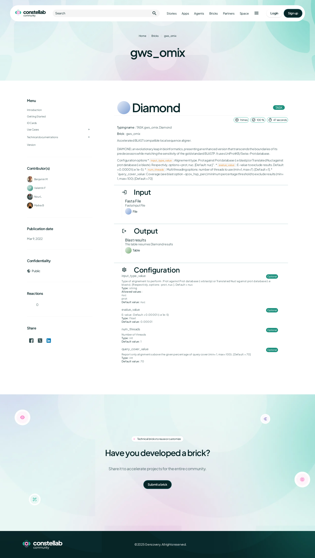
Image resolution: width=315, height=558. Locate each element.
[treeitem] (59, 123)
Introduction (34, 110)
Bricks (155, 35)
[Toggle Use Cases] (89, 129)
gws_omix (170, 35)
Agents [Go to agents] (199, 13)
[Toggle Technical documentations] (89, 137)
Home (142, 35)
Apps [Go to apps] (185, 13)
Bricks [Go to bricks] (213, 13)
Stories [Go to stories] (171, 13)
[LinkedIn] (280, 544)
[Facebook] (261, 544)
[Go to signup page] (293, 13)
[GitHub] (289, 544)
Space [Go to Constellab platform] (244, 13)
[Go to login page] (274, 13)
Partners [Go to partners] (229, 13)
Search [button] (106, 13)
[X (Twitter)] (270, 544)
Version (31, 144)
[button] (256, 13)
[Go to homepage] (30, 13)
